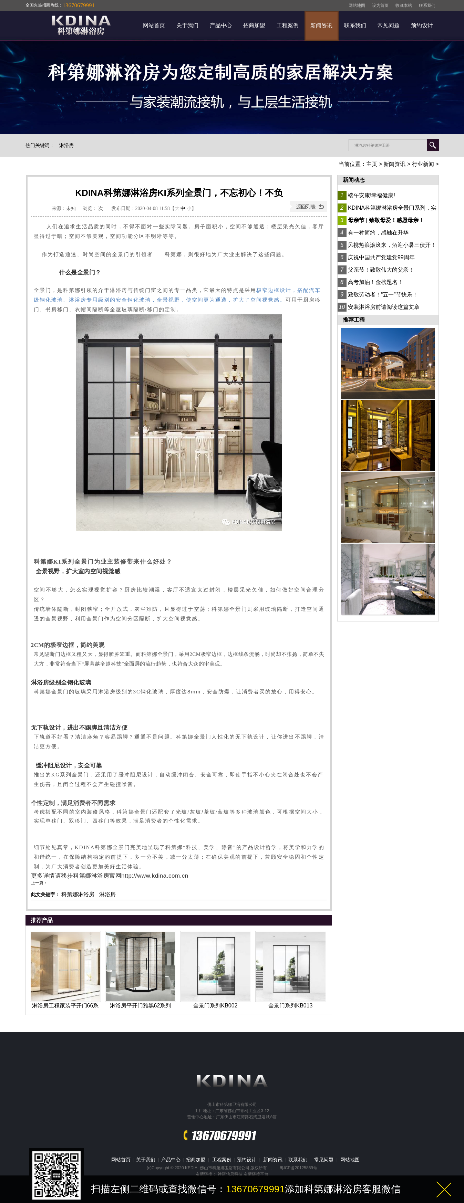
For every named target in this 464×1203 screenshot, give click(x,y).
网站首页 (154, 25)
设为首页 (380, 5)
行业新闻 (423, 164)
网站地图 (357, 5)
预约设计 (422, 25)
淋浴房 (66, 145)
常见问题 (389, 25)
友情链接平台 (256, 1174)
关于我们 (187, 25)
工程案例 (288, 25)
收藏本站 (403, 5)
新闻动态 (354, 180)
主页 (371, 164)
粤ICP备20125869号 (298, 1167)
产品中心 (221, 25)
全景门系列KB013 (290, 1005)
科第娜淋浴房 (77, 894)
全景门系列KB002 (215, 1005)
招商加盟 (254, 25)
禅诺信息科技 (230, 1174)
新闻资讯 (321, 26)
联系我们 (427, 5)
